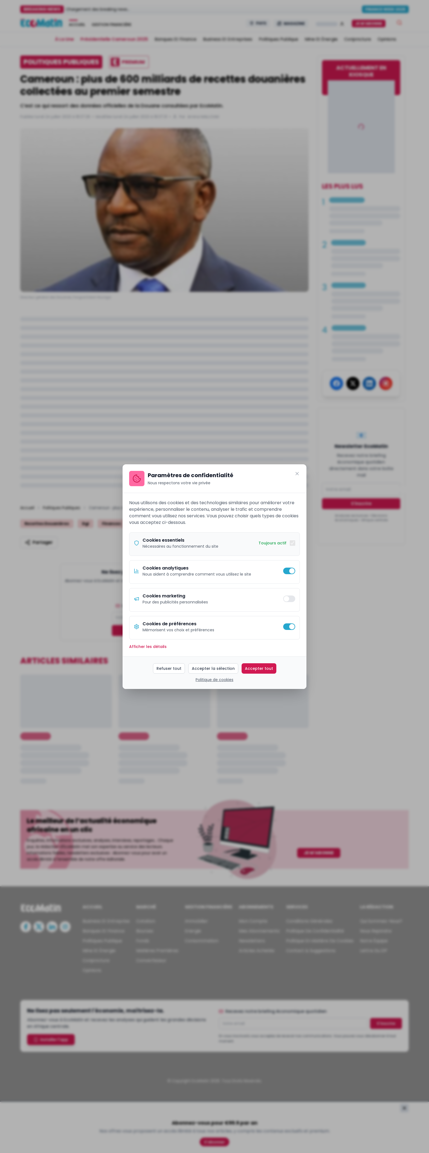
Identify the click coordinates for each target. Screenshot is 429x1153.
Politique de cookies (214, 679)
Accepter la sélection (213, 668)
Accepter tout (259, 668)
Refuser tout (168, 668)
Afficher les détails (148, 646)
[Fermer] (297, 474)
